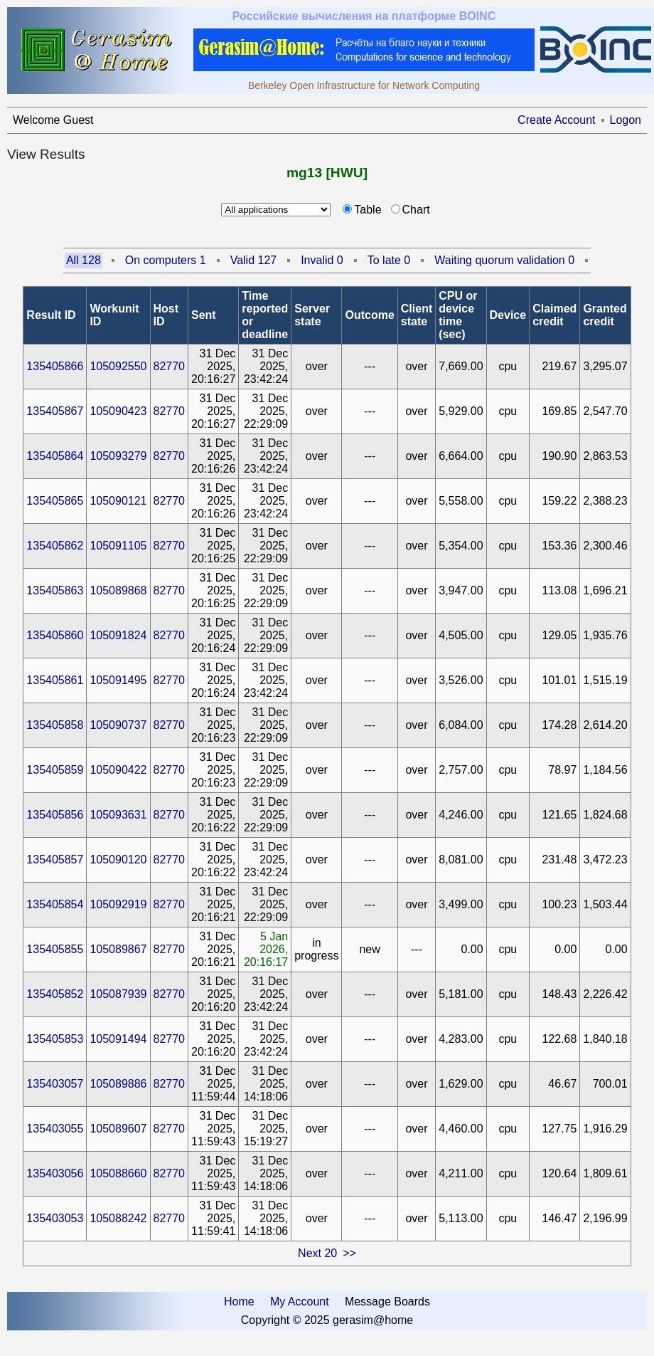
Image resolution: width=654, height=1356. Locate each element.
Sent (203, 315)
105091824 (118, 635)
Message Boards (387, 1301)
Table (367, 210)
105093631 (118, 815)
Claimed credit (554, 315)
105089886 (118, 1084)
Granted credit (604, 315)
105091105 (118, 546)
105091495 (118, 680)
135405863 (54, 590)
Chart (416, 210)
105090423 (118, 411)
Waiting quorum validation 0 (504, 260)
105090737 (118, 725)
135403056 (54, 1173)
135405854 (54, 904)
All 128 (83, 260)
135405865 (54, 501)
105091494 (118, 1039)
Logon (626, 120)
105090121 (118, 501)
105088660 (118, 1173)
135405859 (54, 770)
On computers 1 (165, 260)
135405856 (54, 815)
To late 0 (389, 260)
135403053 (54, 1218)
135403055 (54, 1129)
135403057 (54, 1084)
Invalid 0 (322, 260)
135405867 (54, 411)
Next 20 (317, 1253)
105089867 (118, 949)
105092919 (118, 904)
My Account (299, 1301)
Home (239, 1301)
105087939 (118, 994)
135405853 (54, 1039)
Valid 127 (253, 260)
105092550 (118, 366)
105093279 (118, 456)
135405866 (54, 366)
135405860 (54, 635)
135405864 (54, 456)
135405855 (54, 949)
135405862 (54, 546)
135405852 (54, 994)
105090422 (118, 770)
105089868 (118, 590)
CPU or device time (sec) (458, 315)
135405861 (54, 680)
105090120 (118, 859)
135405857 (54, 859)
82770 (170, 366)
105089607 (118, 1129)
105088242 (118, 1218)
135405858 (54, 725)
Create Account (556, 120)
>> (349, 1253)
